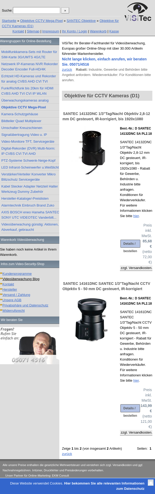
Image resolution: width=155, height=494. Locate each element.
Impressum (50, 31)
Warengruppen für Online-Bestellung (25, 41)
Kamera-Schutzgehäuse (19, 114)
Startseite (9, 21)
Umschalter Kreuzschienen (21, 128)
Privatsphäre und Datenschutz (25, 305)
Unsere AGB (11, 300)
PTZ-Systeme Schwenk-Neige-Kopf (28, 160)
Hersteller (9, 289)
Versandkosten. (140, 268)
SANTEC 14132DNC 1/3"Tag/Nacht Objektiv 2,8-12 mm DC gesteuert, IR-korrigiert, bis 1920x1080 (106, 116)
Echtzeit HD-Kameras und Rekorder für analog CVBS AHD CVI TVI (28, 78)
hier (136, 216)
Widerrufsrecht (13, 311)
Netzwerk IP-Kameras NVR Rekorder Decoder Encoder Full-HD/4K (29, 66)
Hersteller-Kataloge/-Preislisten (25, 198)
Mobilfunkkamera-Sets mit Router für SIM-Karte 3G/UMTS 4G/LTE (29, 54)
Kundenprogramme (17, 274)
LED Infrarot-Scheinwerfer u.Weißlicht (30, 167)
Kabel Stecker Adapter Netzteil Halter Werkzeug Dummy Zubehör (29, 189)
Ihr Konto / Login (74, 31)
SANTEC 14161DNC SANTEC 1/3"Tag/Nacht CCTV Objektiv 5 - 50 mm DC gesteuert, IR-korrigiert (106, 286)
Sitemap (33, 31)
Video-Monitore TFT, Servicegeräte (27, 141)
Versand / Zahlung (16, 295)
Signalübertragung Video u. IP (24, 135)
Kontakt (18, 31)
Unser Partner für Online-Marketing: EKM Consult (37, 475)
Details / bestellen (130, 245)
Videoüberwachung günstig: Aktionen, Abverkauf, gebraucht (30, 227)
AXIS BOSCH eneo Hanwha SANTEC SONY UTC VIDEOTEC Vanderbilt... (30, 214)
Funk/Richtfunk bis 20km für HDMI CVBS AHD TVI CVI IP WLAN (27, 90)
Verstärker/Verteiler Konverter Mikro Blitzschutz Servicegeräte (28, 176)
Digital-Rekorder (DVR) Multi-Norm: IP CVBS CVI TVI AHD (28, 151)
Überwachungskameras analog (25, 100)
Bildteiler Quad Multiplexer (21, 121)
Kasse (114, 31)
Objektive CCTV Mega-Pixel (41, 21)
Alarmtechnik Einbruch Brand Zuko (27, 205)
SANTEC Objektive (81, 21)
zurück (67, 69)
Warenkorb (98, 31)
